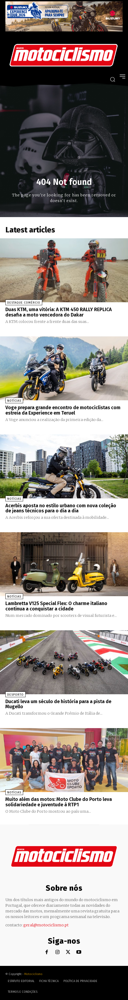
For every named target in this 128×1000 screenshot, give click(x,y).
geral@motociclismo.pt (46, 925)
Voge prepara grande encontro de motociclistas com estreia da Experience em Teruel (62, 410)
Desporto (15, 694)
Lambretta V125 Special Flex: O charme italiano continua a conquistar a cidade (56, 606)
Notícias (14, 400)
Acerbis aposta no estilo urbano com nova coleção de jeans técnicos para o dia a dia (60, 508)
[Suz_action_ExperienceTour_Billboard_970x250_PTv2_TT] (64, 30)
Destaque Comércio (23, 302)
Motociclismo (33, 974)
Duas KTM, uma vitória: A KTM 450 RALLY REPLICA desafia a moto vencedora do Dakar (58, 312)
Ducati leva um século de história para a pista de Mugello (58, 704)
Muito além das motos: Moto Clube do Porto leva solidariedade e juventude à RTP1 (58, 802)
